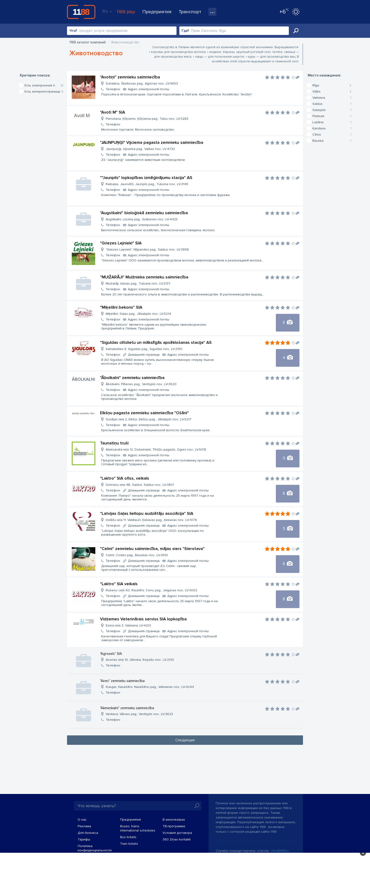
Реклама (84, 826)
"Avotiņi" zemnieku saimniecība (130, 77)
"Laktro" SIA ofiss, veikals (124, 478)
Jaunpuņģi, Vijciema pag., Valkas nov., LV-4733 (140, 149)
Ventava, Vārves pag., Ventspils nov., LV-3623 (139, 714)
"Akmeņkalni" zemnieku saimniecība (127, 708)
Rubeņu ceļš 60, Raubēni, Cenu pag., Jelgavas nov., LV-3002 (151, 590)
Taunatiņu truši (114, 443)
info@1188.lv (280, 851)
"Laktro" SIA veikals (119, 583)
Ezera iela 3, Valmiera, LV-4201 (128, 625)
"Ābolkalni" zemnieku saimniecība (132, 377)
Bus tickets (128, 837)
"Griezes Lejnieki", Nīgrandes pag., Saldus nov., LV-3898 (147, 249)
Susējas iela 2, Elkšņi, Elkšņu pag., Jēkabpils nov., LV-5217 (148, 419)
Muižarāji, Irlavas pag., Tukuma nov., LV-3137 (138, 283)
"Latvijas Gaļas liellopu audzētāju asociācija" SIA (146, 513)
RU (107, 11)
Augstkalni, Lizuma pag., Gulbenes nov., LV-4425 (142, 219)
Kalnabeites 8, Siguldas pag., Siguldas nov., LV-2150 (144, 349)
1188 (81, 12)
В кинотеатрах (174, 820)
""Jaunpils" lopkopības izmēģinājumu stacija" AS (146, 177)
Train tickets (129, 844)
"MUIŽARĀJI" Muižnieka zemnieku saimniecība (144, 277)
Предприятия (157, 12)
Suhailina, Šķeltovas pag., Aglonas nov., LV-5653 (142, 83)
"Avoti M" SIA (112, 112)
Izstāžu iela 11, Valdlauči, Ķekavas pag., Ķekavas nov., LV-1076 (151, 520)
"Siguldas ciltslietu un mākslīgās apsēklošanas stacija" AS (156, 342)
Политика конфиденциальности (95, 848)
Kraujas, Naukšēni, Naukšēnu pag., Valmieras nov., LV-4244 (150, 687)
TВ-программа (174, 826)
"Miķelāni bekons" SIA (121, 307)
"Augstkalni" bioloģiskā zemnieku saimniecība (144, 212)
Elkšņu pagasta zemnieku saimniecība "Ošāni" (144, 412)
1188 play (126, 12)
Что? (73, 31)
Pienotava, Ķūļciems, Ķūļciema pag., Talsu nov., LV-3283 (147, 119)
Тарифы (84, 839)
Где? (185, 31)
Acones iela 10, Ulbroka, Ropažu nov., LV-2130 (140, 660)
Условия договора (177, 833)
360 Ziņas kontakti (177, 839)
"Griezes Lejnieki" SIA (121, 243)
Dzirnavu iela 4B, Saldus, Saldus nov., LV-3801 (140, 485)
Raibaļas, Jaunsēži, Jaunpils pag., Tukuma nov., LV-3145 (147, 184)
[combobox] (122, 30)
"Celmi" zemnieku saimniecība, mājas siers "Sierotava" (152, 548)
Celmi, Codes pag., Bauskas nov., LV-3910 (137, 555)
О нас (82, 820)
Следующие (185, 740)
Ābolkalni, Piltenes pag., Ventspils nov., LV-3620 (141, 384)
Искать (296, 31)
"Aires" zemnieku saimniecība (122, 681)
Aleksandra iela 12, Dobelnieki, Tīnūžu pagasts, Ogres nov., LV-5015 (156, 450)
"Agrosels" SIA (111, 654)
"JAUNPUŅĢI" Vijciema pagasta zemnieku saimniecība (151, 142)
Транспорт (190, 12)
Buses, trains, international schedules (137, 828)
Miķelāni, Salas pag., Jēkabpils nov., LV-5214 (138, 314)
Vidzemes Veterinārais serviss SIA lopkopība (143, 619)
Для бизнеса (88, 833)
